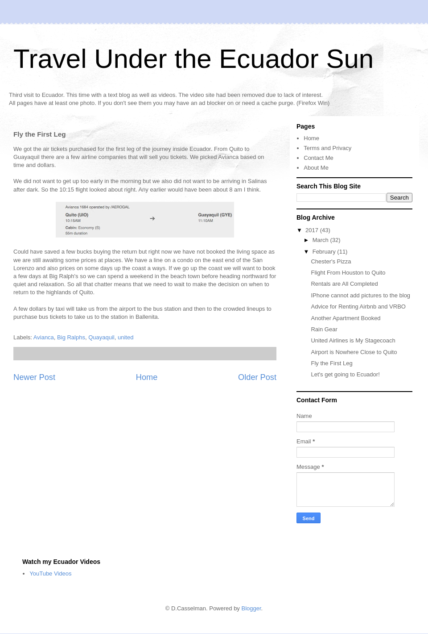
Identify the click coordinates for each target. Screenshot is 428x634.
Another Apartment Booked (345, 318)
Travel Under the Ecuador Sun (193, 59)
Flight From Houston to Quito (348, 272)
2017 (312, 230)
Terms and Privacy (327, 148)
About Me (316, 167)
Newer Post (34, 377)
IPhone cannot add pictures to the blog (360, 295)
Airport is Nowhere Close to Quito (354, 352)
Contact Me (318, 157)
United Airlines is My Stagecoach (353, 340)
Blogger (251, 608)
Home (147, 377)
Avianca (43, 337)
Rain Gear (324, 329)
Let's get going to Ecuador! (345, 374)
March (321, 240)
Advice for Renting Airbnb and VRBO (358, 306)
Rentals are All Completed (344, 283)
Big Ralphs (71, 337)
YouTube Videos (50, 573)
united (125, 337)
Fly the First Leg (331, 363)
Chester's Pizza (331, 261)
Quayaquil (101, 337)
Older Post (257, 377)
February (325, 251)
